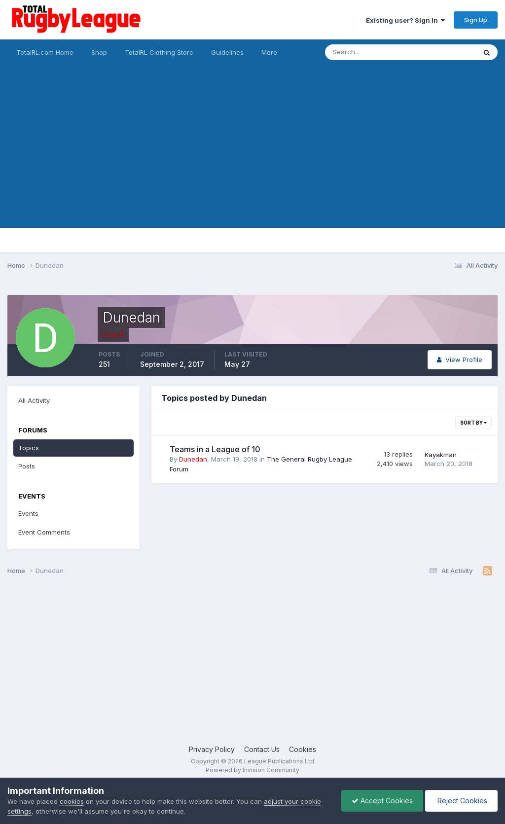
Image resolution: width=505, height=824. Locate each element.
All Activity (34, 400)
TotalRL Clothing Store (159, 52)
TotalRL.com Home (44, 52)
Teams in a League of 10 (215, 449)
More (269, 52)
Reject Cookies (461, 800)
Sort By (473, 423)
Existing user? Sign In (405, 20)
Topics (28, 448)
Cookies (302, 749)
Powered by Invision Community (252, 770)
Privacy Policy (212, 749)
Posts (26, 466)
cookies (72, 801)
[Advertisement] (252, 159)
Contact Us (262, 749)
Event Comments (44, 532)
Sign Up (475, 20)
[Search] (373, 52)
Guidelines (227, 52)
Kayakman (441, 455)
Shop (99, 52)
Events (28, 513)
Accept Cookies (382, 800)
